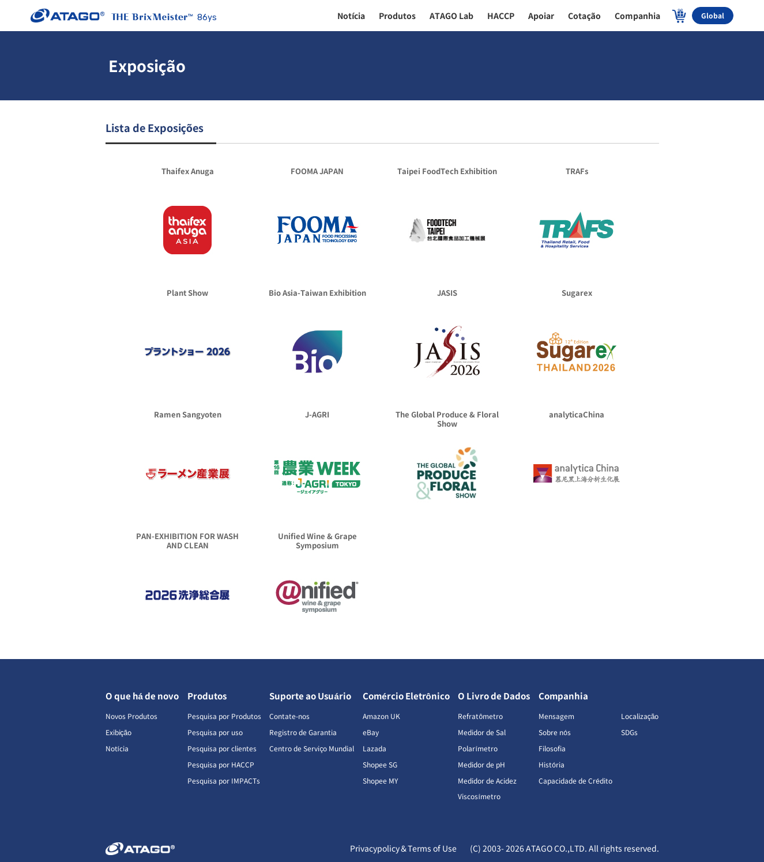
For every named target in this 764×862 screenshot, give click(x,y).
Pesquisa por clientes (222, 748)
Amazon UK (381, 716)
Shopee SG (380, 764)
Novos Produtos (131, 716)
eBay (371, 732)
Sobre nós (555, 732)
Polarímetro (477, 748)
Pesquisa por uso (215, 732)
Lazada (374, 748)
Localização (640, 716)
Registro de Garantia (303, 732)
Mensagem (556, 716)
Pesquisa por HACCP (220, 764)
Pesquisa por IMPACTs (223, 780)
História (551, 764)
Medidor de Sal (482, 732)
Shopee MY (380, 780)
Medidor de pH (481, 764)
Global (712, 15)
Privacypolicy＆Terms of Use (404, 848)
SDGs (629, 732)
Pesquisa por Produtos (224, 716)
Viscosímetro (479, 796)
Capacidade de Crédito (575, 780)
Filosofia (552, 748)
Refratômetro (480, 716)
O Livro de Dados (494, 696)
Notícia (117, 748)
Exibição (119, 732)
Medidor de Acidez (487, 780)
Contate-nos (289, 716)
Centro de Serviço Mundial (311, 748)
